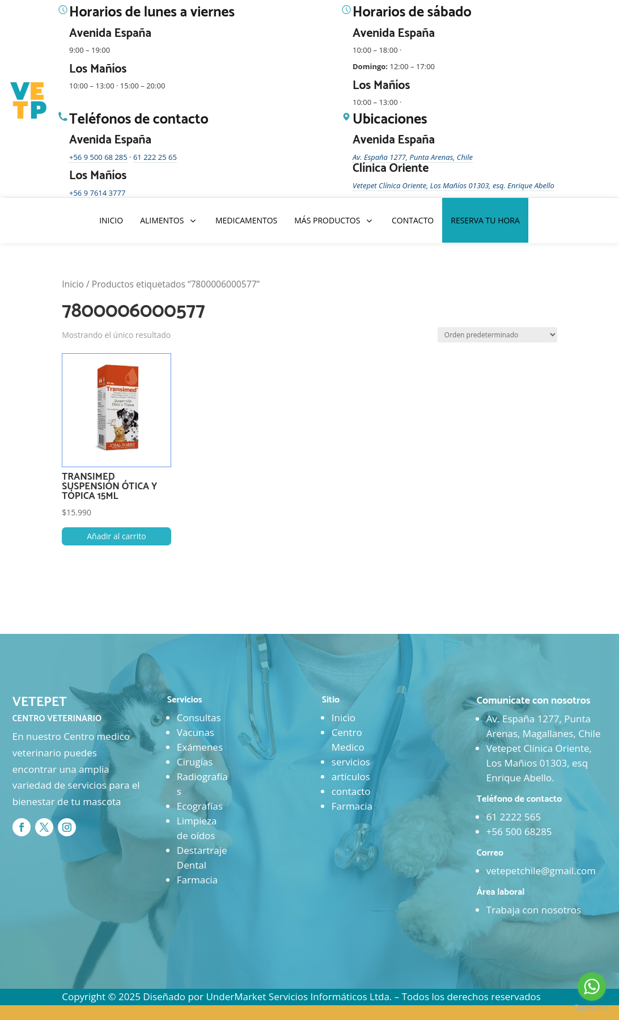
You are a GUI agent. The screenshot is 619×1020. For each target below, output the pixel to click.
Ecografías (200, 805)
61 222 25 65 (155, 157)
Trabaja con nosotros (533, 909)
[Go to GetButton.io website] (592, 1008)
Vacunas (195, 732)
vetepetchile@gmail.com (541, 870)
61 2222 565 (513, 816)
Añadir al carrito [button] (116, 536)
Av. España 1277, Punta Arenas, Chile (413, 157)
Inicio (73, 284)
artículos (351, 776)
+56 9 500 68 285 (98, 157)
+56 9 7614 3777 (97, 193)
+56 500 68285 (519, 831)
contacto (351, 791)
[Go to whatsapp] (592, 986)
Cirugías (195, 761)
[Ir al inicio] (29, 101)
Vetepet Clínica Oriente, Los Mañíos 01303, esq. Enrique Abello (453, 185)
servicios (351, 761)
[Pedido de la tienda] (497, 334)
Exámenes (200, 747)
